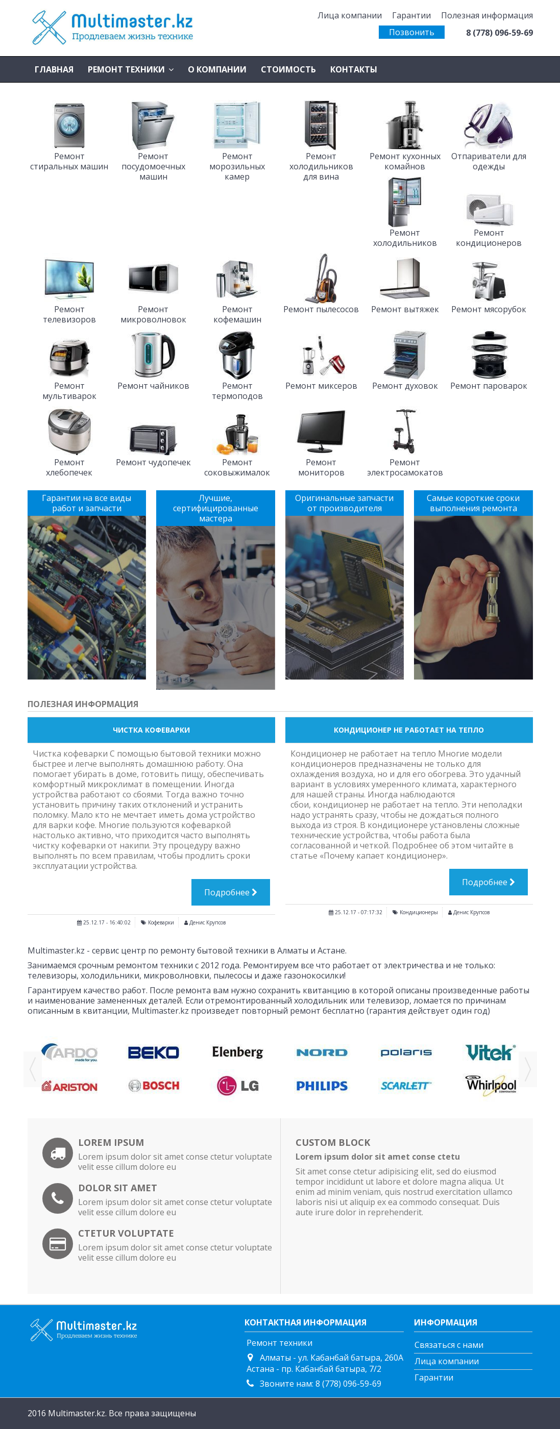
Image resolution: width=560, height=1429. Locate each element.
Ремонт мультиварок (69, 391)
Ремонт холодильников (405, 237)
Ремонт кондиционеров (489, 237)
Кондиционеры (419, 912)
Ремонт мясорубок (488, 309)
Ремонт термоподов (237, 391)
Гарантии (411, 15)
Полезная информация (487, 15)
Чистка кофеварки (151, 730)
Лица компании (350, 15)
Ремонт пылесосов (321, 309)
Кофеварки (161, 922)
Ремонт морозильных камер (237, 166)
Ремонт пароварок (488, 385)
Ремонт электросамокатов (405, 467)
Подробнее (230, 892)
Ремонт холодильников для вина (321, 166)
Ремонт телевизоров (69, 314)
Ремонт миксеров (321, 385)
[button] (131, 69)
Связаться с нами (449, 1345)
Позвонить (411, 32)
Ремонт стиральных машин (69, 161)
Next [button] (528, 1069)
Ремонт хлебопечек (69, 467)
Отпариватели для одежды (488, 161)
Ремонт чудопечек (153, 462)
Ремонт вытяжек (405, 309)
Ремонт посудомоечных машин (153, 166)
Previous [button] (32, 1069)
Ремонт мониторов (321, 467)
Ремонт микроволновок (153, 314)
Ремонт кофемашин (237, 314)
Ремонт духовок (405, 385)
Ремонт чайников (153, 385)
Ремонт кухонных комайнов (405, 161)
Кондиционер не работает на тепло (409, 730)
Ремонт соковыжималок (237, 467)
